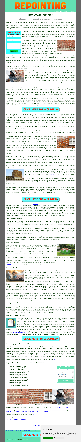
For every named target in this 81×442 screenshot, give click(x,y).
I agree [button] (45, 437)
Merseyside (35, 411)
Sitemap (7, 430)
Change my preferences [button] (58, 437)
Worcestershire (44, 411)
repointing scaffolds (19, 332)
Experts (29, 430)
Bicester (35, 204)
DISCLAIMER (71, 11)
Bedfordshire (47, 410)
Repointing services (56, 353)
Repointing (9, 204)
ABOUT (61, 11)
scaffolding (52, 174)
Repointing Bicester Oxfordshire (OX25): (19, 22)
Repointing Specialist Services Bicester (25, 363)
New (16, 430)
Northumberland (37, 410)
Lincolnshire (56, 410)
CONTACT (66, 11)
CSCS (58, 192)
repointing (28, 210)
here (55, 359)
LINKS (57, 11)
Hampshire (28, 411)
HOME (54, 11)
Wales (29, 410)
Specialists (20, 430)
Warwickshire (20, 411)
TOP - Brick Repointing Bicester (16, 419)
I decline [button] (50, 437)
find (11, 347)
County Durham (22, 410)
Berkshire (64, 410)
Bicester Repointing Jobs (61, 407)
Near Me (34, 430)
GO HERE (8, 264)
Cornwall (71, 410)
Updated (25, 430)
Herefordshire (10, 411)
